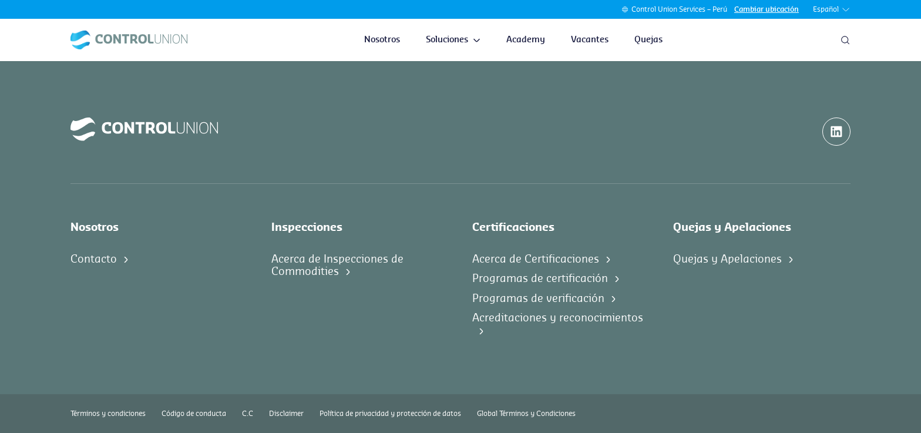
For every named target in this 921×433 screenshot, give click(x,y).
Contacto (93, 259)
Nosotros (382, 40)
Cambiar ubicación (766, 9)
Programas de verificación (538, 298)
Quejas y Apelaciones (727, 259)
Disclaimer (286, 413)
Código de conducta (194, 413)
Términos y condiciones (108, 413)
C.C (247, 413)
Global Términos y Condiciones (526, 413)
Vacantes (590, 40)
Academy (525, 40)
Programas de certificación (540, 278)
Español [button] (832, 9)
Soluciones (453, 40)
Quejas (648, 40)
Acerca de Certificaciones (535, 259)
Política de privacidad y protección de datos (390, 413)
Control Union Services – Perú (679, 9)
